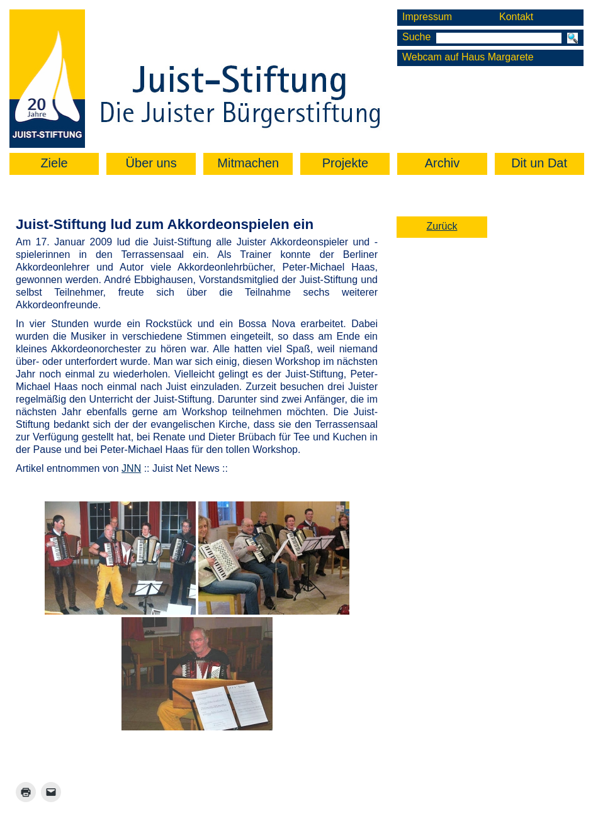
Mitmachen (248, 163)
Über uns (151, 163)
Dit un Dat (539, 163)
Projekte (345, 163)
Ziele (53, 163)
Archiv (442, 163)
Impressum (427, 16)
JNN (131, 468)
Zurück (442, 226)
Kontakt (516, 16)
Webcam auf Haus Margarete (468, 57)
